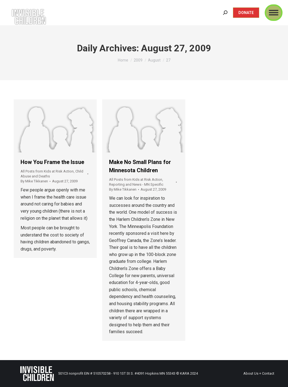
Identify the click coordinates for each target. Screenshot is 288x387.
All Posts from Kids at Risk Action (47, 171)
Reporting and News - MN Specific (136, 184)
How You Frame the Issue (52, 162)
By (34, 181)
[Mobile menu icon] (274, 12)
